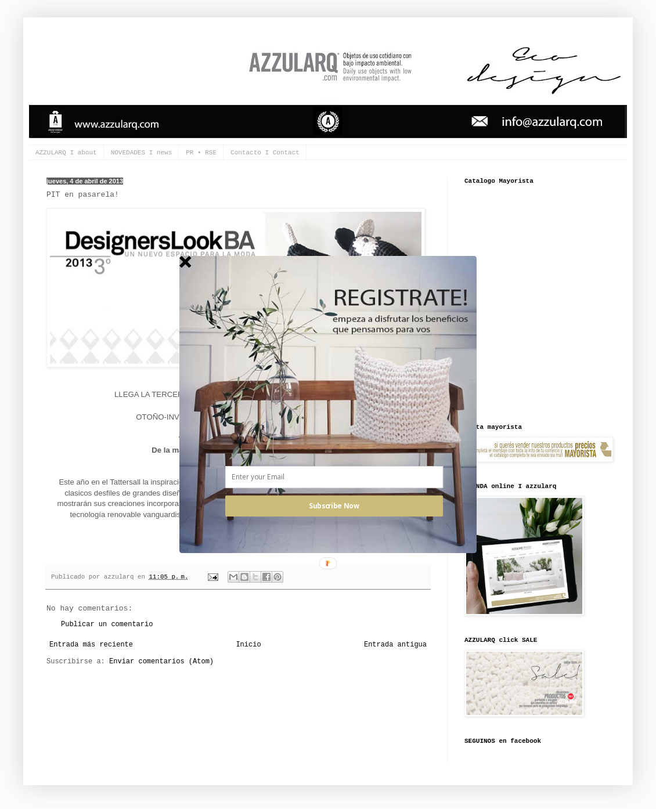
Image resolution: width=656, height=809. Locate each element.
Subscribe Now (334, 506)
